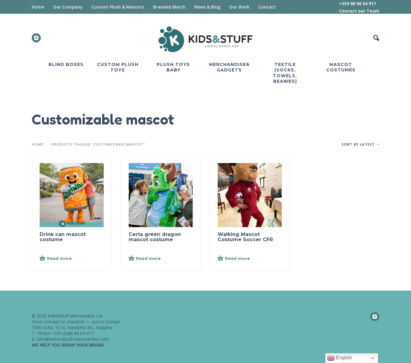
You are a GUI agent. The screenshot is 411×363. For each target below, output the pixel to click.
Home (38, 7)
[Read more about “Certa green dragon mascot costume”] (155, 258)
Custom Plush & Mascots (117, 7)
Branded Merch (169, 7)
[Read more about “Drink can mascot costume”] (66, 258)
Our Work (239, 7)
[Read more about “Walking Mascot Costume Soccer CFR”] (244, 258)
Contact (267, 7)
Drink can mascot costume (63, 236)
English (339, 358)
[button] (376, 38)
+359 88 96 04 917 (357, 3)
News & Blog (207, 7)
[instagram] (36, 37)
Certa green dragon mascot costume (155, 236)
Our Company (68, 7)
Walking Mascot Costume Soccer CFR (245, 236)
